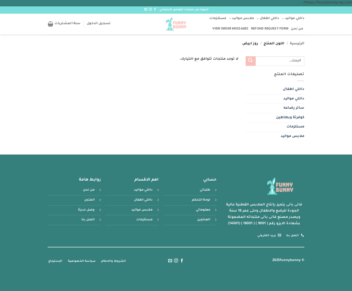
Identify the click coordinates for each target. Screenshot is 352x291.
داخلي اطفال (267, 18)
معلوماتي (203, 210)
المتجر (90, 200)
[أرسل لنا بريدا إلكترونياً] (145, 9)
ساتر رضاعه (294, 108)
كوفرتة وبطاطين (290, 118)
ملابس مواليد (241, 18)
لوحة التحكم (201, 200)
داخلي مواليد (293, 18)
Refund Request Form (269, 29)
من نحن (297, 29)
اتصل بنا (88, 220)
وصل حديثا (86, 210)
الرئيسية (297, 44)
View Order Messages (230, 29)
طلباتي (205, 190)
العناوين (203, 220)
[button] (98, 24)
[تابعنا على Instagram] (150, 9)
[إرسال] (250, 61)
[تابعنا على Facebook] (155, 9)
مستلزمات (217, 18)
